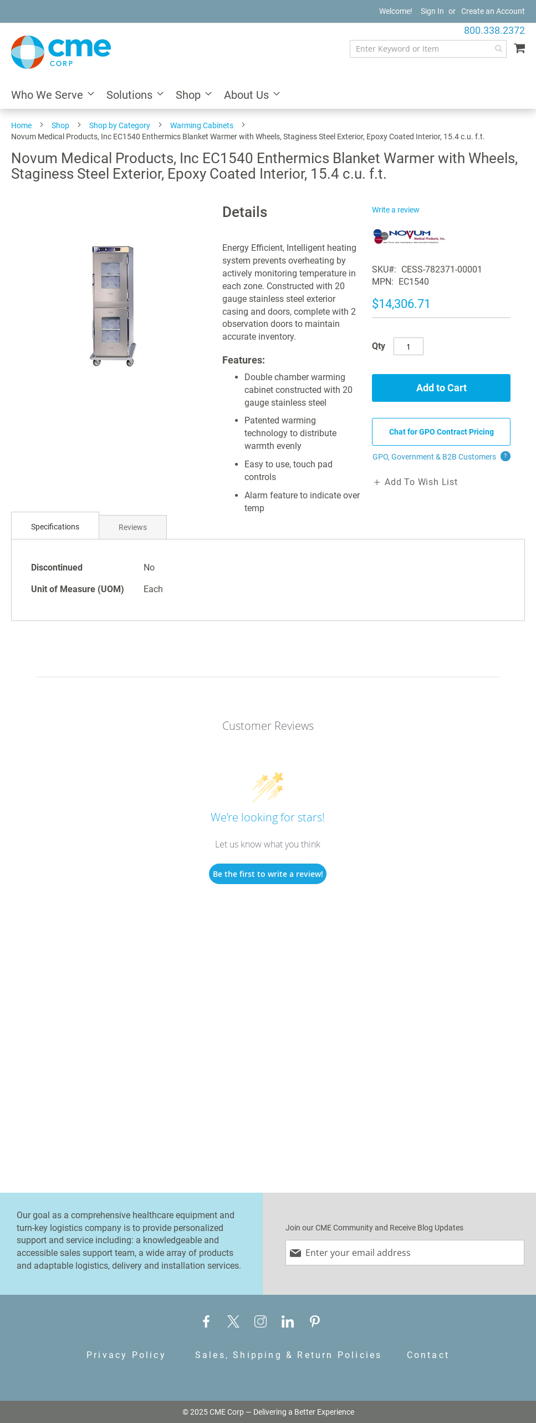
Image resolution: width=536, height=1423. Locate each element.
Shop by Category (119, 125)
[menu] (268, 96)
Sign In (432, 11)
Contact (428, 1355)
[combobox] (428, 49)
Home (21, 125)
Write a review (396, 209)
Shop (60, 125)
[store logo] (61, 52)
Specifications (55, 526)
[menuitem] (49, 96)
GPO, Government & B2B (441, 456)
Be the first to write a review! (268, 874)
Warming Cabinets (201, 125)
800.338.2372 (494, 30)
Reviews (133, 527)
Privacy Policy (126, 1355)
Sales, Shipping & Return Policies (288, 1355)
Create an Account (493, 11)
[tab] (55, 527)
